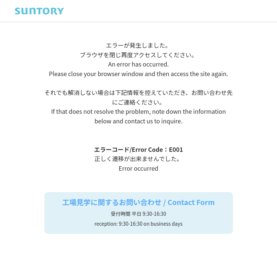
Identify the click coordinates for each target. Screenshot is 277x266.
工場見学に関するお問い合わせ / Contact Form (138, 202)
